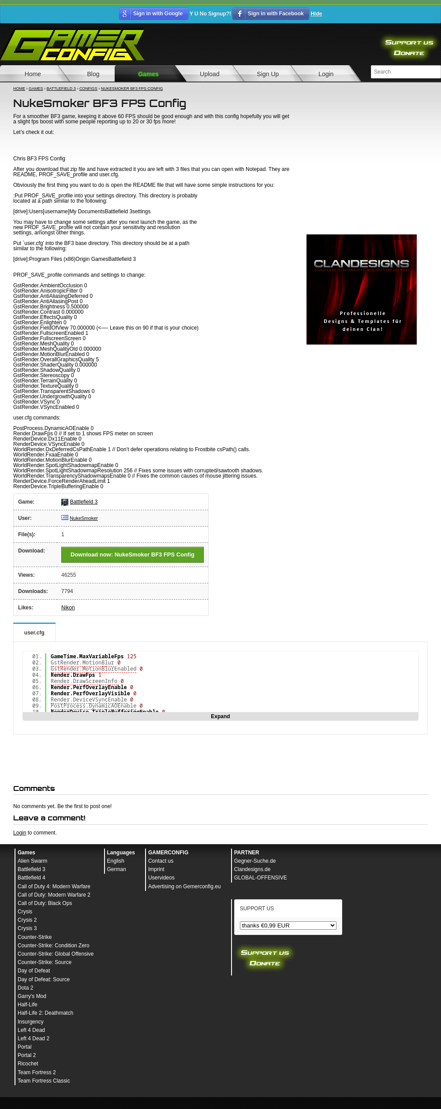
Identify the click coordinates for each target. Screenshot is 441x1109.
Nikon (68, 608)
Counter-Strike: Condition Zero (54, 945)
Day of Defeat (34, 971)
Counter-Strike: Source (44, 962)
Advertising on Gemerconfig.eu (184, 886)
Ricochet (28, 1064)
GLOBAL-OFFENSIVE (260, 878)
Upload (209, 74)
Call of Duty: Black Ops (45, 903)
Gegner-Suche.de (255, 861)
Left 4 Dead (31, 1030)
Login (325, 74)
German (116, 869)
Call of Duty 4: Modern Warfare (54, 886)
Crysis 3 (27, 928)
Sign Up (268, 74)
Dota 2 (25, 988)
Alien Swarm (32, 861)
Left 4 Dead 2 (33, 1038)
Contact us (160, 861)
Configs (88, 88)
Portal (24, 1047)
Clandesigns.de (252, 869)
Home (19, 88)
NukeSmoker (84, 518)
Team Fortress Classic (44, 1081)
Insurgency (31, 1022)
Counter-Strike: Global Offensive (56, 954)
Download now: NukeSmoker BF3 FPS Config (132, 554)
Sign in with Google (158, 14)
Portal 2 (27, 1055)
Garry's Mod (32, 996)
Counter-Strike (35, 937)
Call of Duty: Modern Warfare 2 (54, 895)
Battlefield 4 (31, 878)
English (115, 861)
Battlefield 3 (61, 88)
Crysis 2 (27, 920)
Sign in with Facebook (276, 14)
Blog (93, 74)
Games (148, 74)
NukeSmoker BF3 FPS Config (132, 88)
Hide (316, 14)
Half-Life (27, 1004)
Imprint (156, 869)
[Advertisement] (361, 174)
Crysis (25, 912)
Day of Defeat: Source (44, 979)
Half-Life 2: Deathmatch (45, 1013)
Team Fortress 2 (37, 1072)
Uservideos (161, 878)
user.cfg (34, 633)
